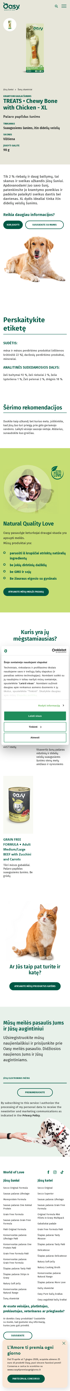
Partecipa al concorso (26, 1378)
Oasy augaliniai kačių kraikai (52, 1299)
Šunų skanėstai (11, 1298)
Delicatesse (44, 1250)
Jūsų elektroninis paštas (16, 1078)
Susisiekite (17, 1335)
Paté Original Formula (14, 1229)
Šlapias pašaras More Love (52, 1282)
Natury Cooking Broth (49, 1267)
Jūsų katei (45, 1180)
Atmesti (35, 737)
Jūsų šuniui (11, 1180)
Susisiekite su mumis (44, 224)
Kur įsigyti (13, 224)
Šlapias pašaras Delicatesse (52, 1256)
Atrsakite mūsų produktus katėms (35, 986)
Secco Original (45, 1188)
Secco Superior (46, 1193)
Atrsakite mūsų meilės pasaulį (26, 591)
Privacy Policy (31, 1115)
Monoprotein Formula (14, 1199)
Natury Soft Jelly (12, 1283)
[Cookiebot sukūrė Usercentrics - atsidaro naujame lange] (52, 650)
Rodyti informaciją (49, 705)
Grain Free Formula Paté (16, 1253)
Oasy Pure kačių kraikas (50, 1294)
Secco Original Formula (15, 1188)
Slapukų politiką (27, 695)
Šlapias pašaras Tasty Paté (17, 1268)
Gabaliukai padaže (47, 1223)
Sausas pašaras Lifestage (16, 1193)
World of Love (13, 1172)
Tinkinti (35, 726)
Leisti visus (35, 716)
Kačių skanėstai (46, 1288)
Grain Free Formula (13, 1214)
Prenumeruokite (35, 1092)
